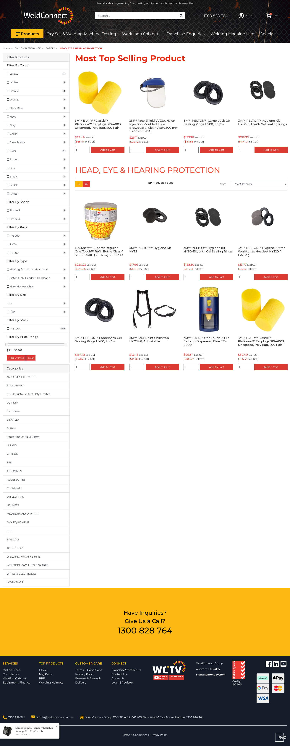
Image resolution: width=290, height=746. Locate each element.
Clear (31, 357)
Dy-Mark (12, 402)
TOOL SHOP (15, 548)
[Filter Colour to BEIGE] (36, 185)
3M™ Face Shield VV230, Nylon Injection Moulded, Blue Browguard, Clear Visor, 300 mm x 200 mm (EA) (153, 126)
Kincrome (13, 411)
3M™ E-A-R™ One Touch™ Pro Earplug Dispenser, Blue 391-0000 (206, 341)
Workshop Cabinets (141, 33)
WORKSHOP (15, 582)
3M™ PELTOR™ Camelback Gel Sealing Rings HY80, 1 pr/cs (207, 122)
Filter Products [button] (18, 57)
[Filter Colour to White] (36, 82)
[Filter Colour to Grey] (36, 125)
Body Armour (16, 385)
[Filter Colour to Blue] (36, 168)
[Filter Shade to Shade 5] (36, 210)
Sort (223, 184)
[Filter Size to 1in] (36, 303)
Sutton (11, 428)
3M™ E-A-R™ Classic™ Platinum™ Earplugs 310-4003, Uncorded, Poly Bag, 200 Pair (98, 124)
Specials (268, 33)
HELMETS (13, 505)
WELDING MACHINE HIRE (23, 556)
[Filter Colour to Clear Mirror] (36, 142)
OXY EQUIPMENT (18, 522)
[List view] (86, 184)
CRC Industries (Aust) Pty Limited (28, 394)
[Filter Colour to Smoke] (36, 91)
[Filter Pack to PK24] (36, 244)
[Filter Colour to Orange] (36, 99)
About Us (117, 678)
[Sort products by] (259, 184)
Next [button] (285, 111)
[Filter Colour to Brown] (36, 159)
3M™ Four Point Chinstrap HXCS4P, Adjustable (149, 339)
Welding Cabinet (14, 678)
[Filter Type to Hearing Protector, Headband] (36, 269)
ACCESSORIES (16, 479)
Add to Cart (107, 149)
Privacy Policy (84, 674)
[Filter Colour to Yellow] (36, 74)
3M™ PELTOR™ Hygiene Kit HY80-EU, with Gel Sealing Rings (262, 122)
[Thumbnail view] (79, 184)
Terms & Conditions (88, 670)
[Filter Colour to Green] (36, 133)
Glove (43, 670)
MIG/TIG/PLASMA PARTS (22, 514)
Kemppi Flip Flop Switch (28, 731)
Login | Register (122, 682)
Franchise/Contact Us (126, 670)
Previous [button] (77, 111)
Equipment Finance (16, 682)
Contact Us (119, 674)
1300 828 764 (216, 16)
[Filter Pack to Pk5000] (36, 235)
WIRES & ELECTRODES (22, 573)
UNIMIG (12, 445)
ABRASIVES (14, 471)
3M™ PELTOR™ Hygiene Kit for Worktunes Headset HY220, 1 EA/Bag (261, 251)
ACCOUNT (248, 15)
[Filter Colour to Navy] (36, 116)
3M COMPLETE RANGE (21, 377)
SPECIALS (13, 539)
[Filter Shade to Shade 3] (36, 219)
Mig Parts (45, 674)
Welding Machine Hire (232, 33)
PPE (9, 531)
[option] (99, 111)
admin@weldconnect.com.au (55, 717)
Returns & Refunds (88, 678)
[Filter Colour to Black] (36, 176)
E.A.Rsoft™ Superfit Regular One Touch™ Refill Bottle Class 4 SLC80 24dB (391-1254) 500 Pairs (99, 251)
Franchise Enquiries (185, 33)
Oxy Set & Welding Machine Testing (81, 33)
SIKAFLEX (13, 419)
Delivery (80, 682)
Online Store (11, 670)
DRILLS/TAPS (15, 496)
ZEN (9, 462)
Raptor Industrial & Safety (23, 436)
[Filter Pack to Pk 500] (36, 253)
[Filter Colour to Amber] (36, 193)
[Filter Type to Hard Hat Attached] (36, 286)
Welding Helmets (51, 682)
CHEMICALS (14, 488)
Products (27, 33)
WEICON (12, 454)
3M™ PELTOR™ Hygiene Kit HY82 (150, 249)
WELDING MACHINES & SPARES (27, 565)
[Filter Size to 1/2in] (36, 312)
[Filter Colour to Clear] (36, 151)
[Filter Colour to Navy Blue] (36, 108)
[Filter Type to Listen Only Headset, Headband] (36, 278)
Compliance (11, 674)
